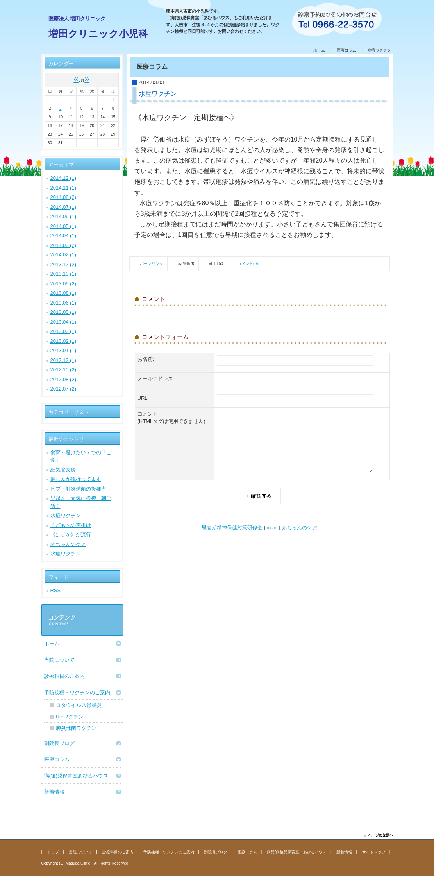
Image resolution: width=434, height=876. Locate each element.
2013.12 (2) (63, 264)
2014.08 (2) (63, 197)
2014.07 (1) (63, 207)
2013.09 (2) (63, 284)
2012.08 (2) (63, 379)
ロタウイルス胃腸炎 (79, 705)
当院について (59, 660)
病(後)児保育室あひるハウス (76, 776)
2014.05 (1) (63, 226)
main (271, 527)
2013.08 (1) (63, 293)
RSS (55, 590)
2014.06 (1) (63, 216)
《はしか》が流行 (70, 534)
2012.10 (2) (63, 370)
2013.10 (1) (63, 274)
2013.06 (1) (63, 303)
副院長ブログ (59, 743)
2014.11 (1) (63, 188)
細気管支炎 (63, 470)
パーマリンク (151, 264)
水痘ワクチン (65, 515)
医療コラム (346, 50)
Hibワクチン (70, 717)
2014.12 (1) (63, 178)
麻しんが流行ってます (75, 479)
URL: (143, 398)
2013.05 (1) (63, 312)
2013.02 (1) (63, 341)
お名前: (146, 359)
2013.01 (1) (63, 350)
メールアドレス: (156, 379)
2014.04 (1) (63, 235)
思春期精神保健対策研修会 (232, 527)
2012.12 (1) (63, 360)
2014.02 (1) (63, 255)
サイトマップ (374, 852)
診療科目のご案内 (64, 676)
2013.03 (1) (63, 331)
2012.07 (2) (63, 389)
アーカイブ (61, 165)
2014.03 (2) (63, 245)
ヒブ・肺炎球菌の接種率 (78, 489)
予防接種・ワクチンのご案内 (77, 692)
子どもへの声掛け (70, 525)
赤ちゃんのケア (299, 527)
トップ (53, 852)
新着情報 (54, 792)
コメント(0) (248, 264)
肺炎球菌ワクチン (76, 728)
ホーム (319, 50)
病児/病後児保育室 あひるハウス (297, 852)
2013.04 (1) (63, 322)
